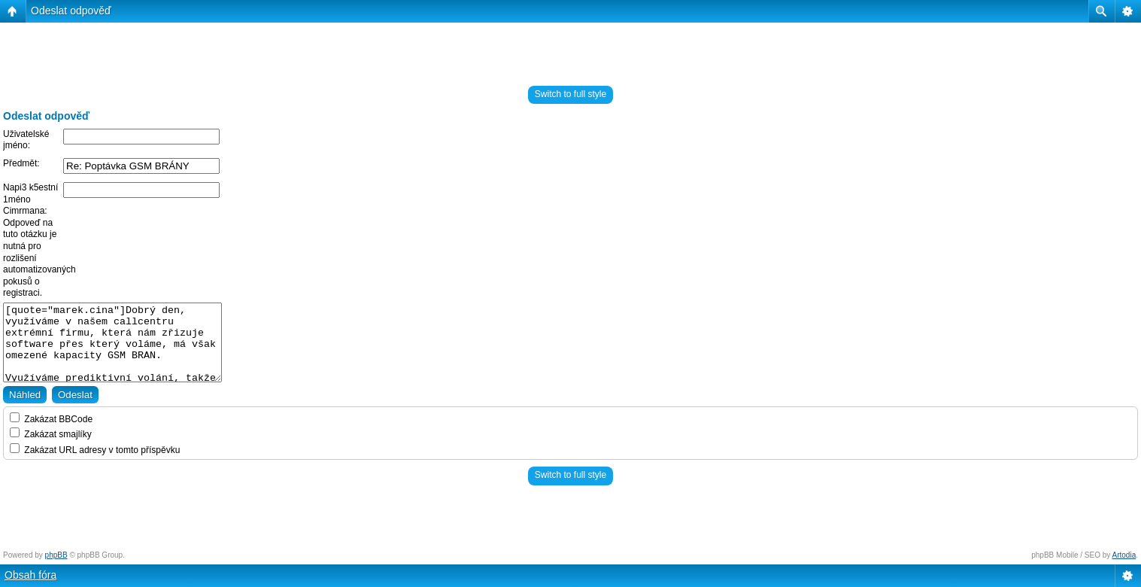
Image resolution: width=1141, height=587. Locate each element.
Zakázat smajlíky (51, 434)
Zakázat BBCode (51, 419)
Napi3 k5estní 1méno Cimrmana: (30, 199)
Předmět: (21, 163)
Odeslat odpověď (71, 11)
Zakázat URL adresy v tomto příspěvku (95, 450)
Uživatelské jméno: (26, 140)
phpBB (56, 555)
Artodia (1124, 555)
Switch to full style (570, 94)
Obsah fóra (30, 575)
